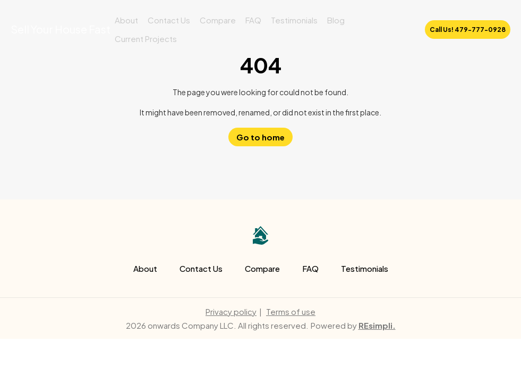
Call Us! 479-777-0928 (468, 30)
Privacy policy (231, 311)
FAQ (253, 20)
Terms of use (290, 311)
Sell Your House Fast (60, 29)
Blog (336, 20)
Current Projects (146, 39)
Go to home (260, 137)
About (126, 20)
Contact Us (169, 20)
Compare (218, 20)
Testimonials (294, 20)
